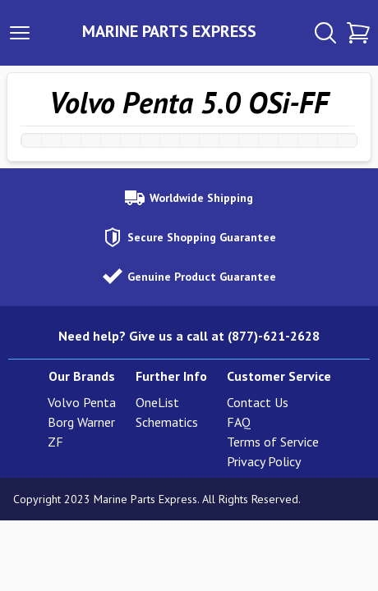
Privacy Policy (264, 461)
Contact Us (257, 402)
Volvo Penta (82, 402)
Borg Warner (81, 422)
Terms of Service (273, 441)
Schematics (167, 422)
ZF (55, 441)
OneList (157, 402)
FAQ (239, 422)
